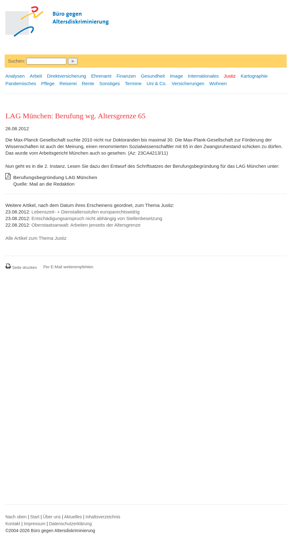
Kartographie (254, 76)
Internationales (203, 76)
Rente (88, 83)
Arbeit (36, 76)
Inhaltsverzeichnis (102, 516)
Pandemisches (20, 83)
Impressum (34, 523)
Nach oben (16, 516)
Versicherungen (188, 83)
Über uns (52, 516)
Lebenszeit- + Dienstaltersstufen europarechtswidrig (86, 211)
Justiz (230, 76)
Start (34, 516)
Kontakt (12, 523)
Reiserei (68, 83)
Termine (133, 83)
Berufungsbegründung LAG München (55, 177)
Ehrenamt (101, 76)
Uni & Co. (156, 83)
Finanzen (126, 76)
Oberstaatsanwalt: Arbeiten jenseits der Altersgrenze (86, 225)
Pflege (48, 83)
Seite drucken (21, 267)
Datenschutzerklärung (70, 523)
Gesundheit (153, 76)
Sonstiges (109, 83)
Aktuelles (73, 516)
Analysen (15, 76)
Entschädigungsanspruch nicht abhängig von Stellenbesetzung (97, 218)
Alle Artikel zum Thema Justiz (36, 238)
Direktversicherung (66, 76)
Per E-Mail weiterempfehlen (68, 266)
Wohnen (218, 83)
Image (176, 76)
